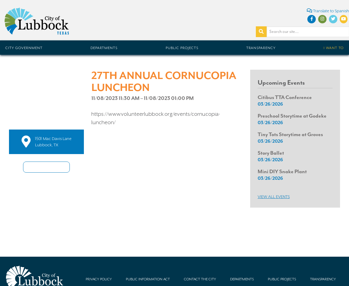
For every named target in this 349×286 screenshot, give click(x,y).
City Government (24, 48)
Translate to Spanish (328, 10)
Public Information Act (148, 279)
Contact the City (200, 279)
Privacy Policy (99, 279)
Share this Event (46, 167)
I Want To (334, 48)
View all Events (274, 196)
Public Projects (182, 48)
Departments (103, 48)
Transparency (261, 48)
